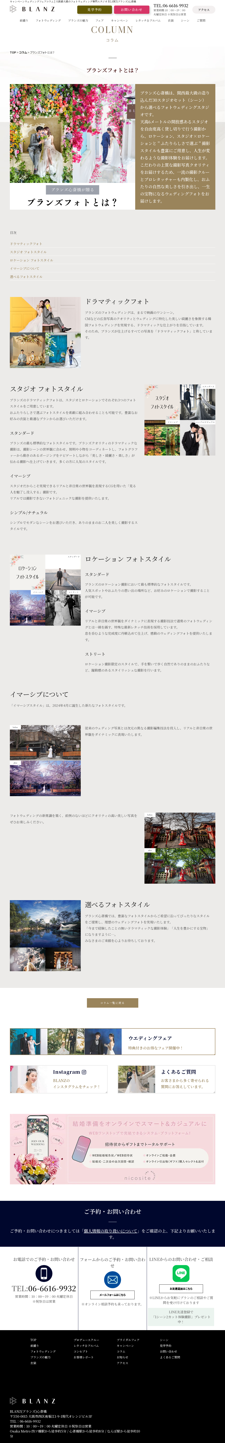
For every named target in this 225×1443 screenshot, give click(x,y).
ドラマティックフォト (26, 243)
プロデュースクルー (86, 1340)
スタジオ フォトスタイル (28, 252)
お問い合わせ (132, 9)
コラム (23, 52)
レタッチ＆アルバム (86, 1346)
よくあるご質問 (170, 1357)
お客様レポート (84, 1357)
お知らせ (122, 1357)
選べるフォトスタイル (26, 276)
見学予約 (94, 9)
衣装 (33, 1363)
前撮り (34, 1346)
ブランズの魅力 (40, 1357)
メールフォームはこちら (112, 1295)
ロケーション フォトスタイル (31, 260)
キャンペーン (125, 1346)
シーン (164, 1340)
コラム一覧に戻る (112, 1003)
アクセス (204, 10)
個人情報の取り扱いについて (110, 1231)
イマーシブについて (24, 268)
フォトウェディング (43, 1351)
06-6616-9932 (52, 1288)
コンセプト (81, 1351)
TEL (170, 5)
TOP (13, 52)
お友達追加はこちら (181, 1289)
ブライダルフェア (128, 1340)
